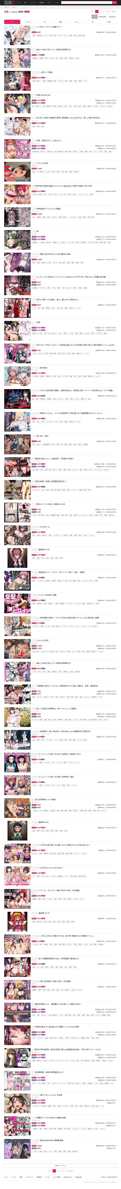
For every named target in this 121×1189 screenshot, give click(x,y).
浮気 (53, 308)
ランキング (29, 1177)
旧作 (46, 58)
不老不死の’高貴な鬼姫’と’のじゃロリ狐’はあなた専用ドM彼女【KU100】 (64, 186)
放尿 (71, 515)
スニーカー (35, 847)
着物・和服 (64, 810)
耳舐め (104, 1060)
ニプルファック (56, 1083)
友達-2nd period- (44, 95)
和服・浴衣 (96, 810)
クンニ (65, 35)
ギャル (56, 422)
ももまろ (34, 75)
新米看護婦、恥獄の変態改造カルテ (49, 1072)
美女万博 (34, 961)
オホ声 (34, 194)
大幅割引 (39, 1177)
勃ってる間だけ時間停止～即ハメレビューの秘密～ (57, 708)
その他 (109, 22)
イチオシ (106, 720)
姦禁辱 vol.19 (44, 913)
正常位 (91, 515)
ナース (64, 1083)
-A (32, 438)
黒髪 (76, 333)
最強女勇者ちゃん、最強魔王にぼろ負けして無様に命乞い (58, 1004)
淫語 (45, 1060)
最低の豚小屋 (35, 802)
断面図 (46, 853)
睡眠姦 (83, 1038)
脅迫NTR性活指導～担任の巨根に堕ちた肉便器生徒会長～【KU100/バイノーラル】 (68, 1049)
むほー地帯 (35, 257)
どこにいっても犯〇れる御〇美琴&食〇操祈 (56, 777)
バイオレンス (36, 490)
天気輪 (33, 279)
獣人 (45, 194)
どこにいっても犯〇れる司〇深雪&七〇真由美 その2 (60, 754)
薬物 (86, 151)
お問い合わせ (68, 1177)
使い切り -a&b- (43, 436)
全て (12, 22)
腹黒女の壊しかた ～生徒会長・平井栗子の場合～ (55, 458)
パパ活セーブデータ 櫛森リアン (49, 27)
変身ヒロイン (90, 603)
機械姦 (34, 899)
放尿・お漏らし (36, 81)
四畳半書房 (35, 166)
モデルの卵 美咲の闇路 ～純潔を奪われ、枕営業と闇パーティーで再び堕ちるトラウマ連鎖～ (77, 390)
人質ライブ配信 (46, 72)
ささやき (110, 1060)
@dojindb (79, 1177)
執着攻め (83, 242)
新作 (21, 1177)
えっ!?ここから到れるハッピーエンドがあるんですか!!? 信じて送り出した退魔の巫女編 (71, 277)
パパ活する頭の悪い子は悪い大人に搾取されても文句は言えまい (64, 845)
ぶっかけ (60, 81)
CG (44, 22)
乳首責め (34, 242)
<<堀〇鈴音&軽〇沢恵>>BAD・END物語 (55, 981)
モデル (77, 399)
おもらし (75, 470)
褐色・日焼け (82, 876)
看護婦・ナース (109, 1083)
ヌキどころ (35, 938)
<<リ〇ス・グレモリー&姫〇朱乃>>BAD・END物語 (59, 890)
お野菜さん (35, 893)
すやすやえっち (75, 1038)
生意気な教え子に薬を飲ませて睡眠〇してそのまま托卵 (57, 1026)
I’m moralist (35, 211)
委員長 (98, 1060)
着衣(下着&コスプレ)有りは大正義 (41, 620)
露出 (66, 81)
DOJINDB (114, 1177)
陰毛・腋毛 (41, 515)
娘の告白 (43, 367)
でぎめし (34, 688)
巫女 (64, 288)
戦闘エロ (51, 603)
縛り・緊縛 (73, 581)
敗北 (45, 603)
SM (58, 810)
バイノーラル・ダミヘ (63, 1060)
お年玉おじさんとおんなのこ (51, 867)
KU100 (40, 194)
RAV (33, 1029)
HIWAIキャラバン (36, 757)
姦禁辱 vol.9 (43, 822)
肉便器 (41, 58)
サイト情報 (56, 1177)
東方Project (35, 151)
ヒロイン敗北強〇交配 (47, 595)
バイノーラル (62, 194)
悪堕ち (46, 1129)
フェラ (85, 81)
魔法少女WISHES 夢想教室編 (51, 1140)
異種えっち (56, 242)
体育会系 (85, 444)
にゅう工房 (35, 120)
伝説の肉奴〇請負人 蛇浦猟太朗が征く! (50, 481)
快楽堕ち (42, 399)
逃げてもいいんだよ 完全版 (51, 1095)
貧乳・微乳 (91, 217)
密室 (38, 831)
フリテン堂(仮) (35, 52)
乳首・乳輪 (53, 35)
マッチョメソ (35, 552)
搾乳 (52, 967)
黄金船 (33, 870)
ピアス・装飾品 (44, 810)
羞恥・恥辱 (68, 151)
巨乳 (75, 35)
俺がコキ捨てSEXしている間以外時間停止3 (54, 663)
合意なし (60, 106)
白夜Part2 (34, 234)
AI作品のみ (112, 17)
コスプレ (70, 626)
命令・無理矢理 (47, 106)
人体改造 (52, 810)
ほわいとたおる (36, 484)
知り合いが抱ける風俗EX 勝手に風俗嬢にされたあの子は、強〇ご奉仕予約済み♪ (68, 117)
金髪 (75, 967)
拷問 (33, 262)
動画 (60, 22)
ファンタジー (73, 217)
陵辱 (71, 81)
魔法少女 (44, 262)
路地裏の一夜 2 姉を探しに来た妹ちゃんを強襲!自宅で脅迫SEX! (65, 731)
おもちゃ (39, 697)
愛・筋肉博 (35, 370)
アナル (60, 35)
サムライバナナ (36, 302)
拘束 (109, 242)
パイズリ (100, 651)
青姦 (33, 603)
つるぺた (54, 217)
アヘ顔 (51, 58)
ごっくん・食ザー (93, 626)
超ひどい (38, 106)
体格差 (80, 288)
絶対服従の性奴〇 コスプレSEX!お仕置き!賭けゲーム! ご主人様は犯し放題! (69, 617)
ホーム (6, 1177)
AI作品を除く (103, 17)
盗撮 (75, 515)
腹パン (39, 444)
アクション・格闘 (80, 603)
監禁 (105, 151)
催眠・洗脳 (53, 353)
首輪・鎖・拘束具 (55, 490)
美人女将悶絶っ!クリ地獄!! (45, 799)
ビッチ (86, 194)
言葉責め (100, 944)
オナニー (34, 762)
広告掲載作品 (46, 444)
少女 (33, 217)
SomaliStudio (35, 1052)
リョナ (34, 308)
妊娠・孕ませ (47, 720)
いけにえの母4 (42, 640)
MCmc (33, 347)
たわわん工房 (35, 597)
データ (14, 1177)
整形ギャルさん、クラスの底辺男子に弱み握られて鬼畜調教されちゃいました (71, 413)
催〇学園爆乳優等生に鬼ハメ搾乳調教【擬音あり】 (59, 958)
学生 (70, 106)
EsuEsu (33, 29)
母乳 (57, 967)
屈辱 (54, 106)
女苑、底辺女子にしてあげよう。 (50, 140)
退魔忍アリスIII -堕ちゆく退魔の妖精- (51, 1117)
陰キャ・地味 (66, 353)
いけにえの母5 (42, 163)
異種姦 (39, 217)
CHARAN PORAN (36, 1120)
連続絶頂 (39, 35)
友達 (38, 322)
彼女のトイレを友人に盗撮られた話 (51, 504)
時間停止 (54, 672)
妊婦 (100, 720)
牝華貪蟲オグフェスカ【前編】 (49, 208)
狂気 (55, 720)
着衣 (49, 288)
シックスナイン (83, 515)
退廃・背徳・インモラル (71, 720)
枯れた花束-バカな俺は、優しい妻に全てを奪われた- (58, 299)
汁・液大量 (40, 172)
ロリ (33, 876)
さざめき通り (35, 1006)
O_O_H (33, 393)
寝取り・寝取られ (74, 172)
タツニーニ (35, 507)
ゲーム (77, 22)
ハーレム (80, 194)
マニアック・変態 (93, 242)
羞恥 (75, 81)
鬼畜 (33, 35)
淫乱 (43, 876)
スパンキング (98, 470)
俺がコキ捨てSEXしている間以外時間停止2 (54, 49)
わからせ (110, 106)
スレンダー (71, 242)
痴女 (92, 1015)
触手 (84, 217)
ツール (48, 1177)
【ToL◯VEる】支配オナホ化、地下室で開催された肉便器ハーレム (67, 936)
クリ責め (42, 242)
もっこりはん (35, 711)
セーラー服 (40, 967)
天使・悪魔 (67, 1129)
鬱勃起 (48, 308)
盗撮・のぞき (98, 515)
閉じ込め (50, 151)
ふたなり (83, 1129)
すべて (95, 17)
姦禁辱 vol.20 (44, 549)
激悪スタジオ (35, 143)
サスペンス (61, 399)
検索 (114, 2)
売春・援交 (82, 35)
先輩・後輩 (83, 720)
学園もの (71, 58)
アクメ (46, 35)
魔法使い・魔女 (106, 1015)
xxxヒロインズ (35, 575)
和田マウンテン (36, 97)
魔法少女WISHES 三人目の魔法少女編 (55, 254)
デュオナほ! (35, 188)
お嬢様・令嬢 (82, 490)
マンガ (28, 22)
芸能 (54, 399)
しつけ (61, 1015)
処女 (66, 58)
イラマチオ (102, 106)
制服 (70, 35)
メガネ (85, 535)
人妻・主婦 (64, 172)
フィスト (74, 490)
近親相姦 (60, 876)
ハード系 (70, 333)
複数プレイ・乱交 (92, 106)
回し (66, 106)
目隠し (47, 967)
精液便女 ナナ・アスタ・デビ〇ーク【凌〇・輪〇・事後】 (62, 572)
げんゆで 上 (45, 527)
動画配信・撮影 (52, 81)
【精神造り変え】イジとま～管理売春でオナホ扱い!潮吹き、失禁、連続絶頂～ (68, 686)
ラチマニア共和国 (36, 461)
